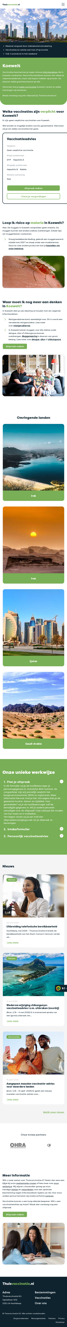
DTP (9, 160)
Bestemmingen (8, 11)
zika (42, 339)
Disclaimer (60, 1322)
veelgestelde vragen (26, 1183)
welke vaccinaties (27, 87)
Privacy (61, 1318)
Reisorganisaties (38, 1318)
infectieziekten (50, 72)
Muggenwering (29, 336)
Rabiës (23, 169)
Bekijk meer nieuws (53, 1112)
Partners (52, 1318)
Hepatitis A (18, 160)
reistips (14, 1189)
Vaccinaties (43, 1298)
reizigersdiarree (21, 325)
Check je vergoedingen (33, 196)
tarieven (49, 1196)
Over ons (41, 1303)
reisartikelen (27, 1189)
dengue (35, 339)
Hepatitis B (12, 169)
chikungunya (54, 339)
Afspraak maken (33, 188)
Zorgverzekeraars (21, 1318)
